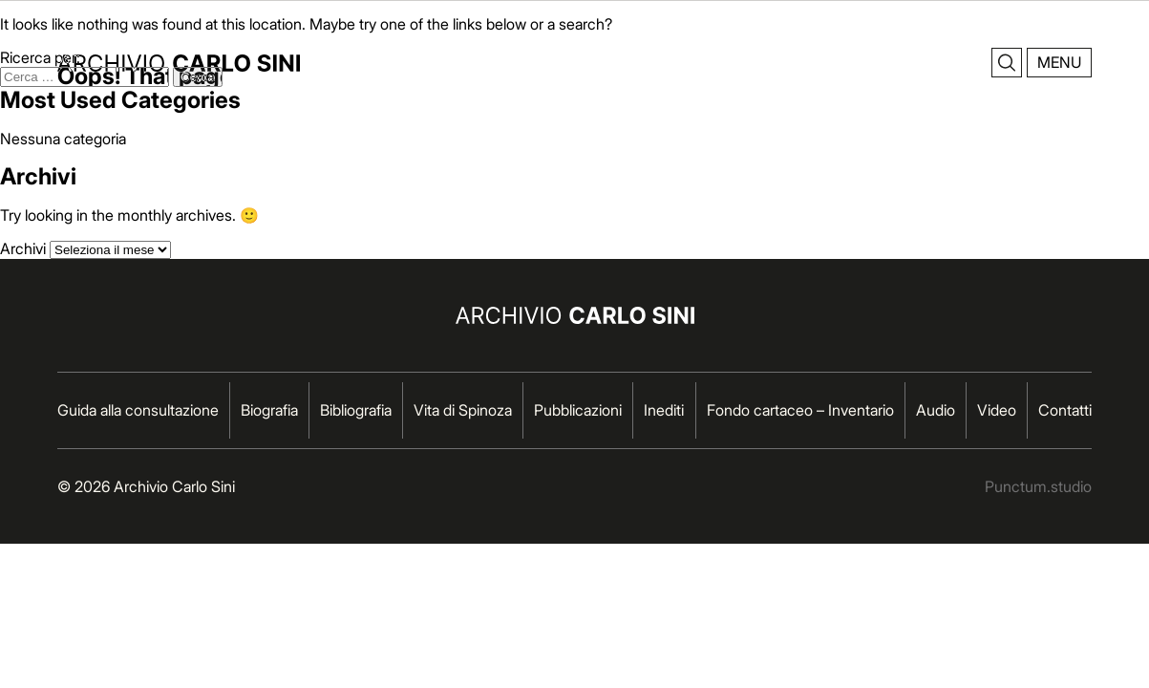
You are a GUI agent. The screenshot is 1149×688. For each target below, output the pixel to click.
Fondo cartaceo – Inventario (800, 409)
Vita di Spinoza (463, 409)
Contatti (1065, 409)
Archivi (23, 248)
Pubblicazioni (578, 409)
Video (996, 409)
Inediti (664, 409)
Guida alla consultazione (138, 409)
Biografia (269, 409)
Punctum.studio (1038, 486)
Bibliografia (356, 409)
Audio (935, 409)
